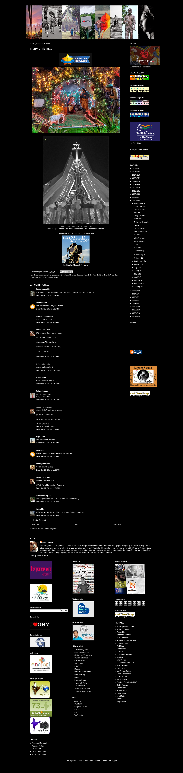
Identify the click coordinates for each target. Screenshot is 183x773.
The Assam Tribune (39, 754)
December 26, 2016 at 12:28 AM (48, 400)
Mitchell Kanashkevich (82, 672)
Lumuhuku (121, 668)
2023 (134, 178)
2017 (134, 197)
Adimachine (121, 632)
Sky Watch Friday (140, 232)
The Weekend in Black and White (80, 234)
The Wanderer (79, 686)
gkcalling (120, 657)
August (137, 264)
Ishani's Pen (121, 660)
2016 (134, 201)
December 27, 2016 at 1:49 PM (47, 502)
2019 (134, 191)
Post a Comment (39, 520)
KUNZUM (77, 666)
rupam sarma (41, 330)
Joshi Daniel (78, 663)
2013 (134, 297)
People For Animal (81, 707)
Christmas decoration (141, 222)
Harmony (137, 248)
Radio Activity (122, 679)
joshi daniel (40, 364)
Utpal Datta (121, 696)
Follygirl (39, 391)
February (137, 284)
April (136, 277)
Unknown (40, 303)
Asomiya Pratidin (38, 746)
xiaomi (56, 277)
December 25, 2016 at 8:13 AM (47, 322)
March (136, 280)
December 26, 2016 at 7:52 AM (47, 429)
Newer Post (35, 525)
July (136, 268)
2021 (134, 185)
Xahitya (119, 699)
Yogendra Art (121, 702)
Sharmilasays (122, 690)
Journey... (137, 212)
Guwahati (80, 275)
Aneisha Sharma (123, 638)
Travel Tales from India (82, 689)
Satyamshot (121, 688)
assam (38, 275)
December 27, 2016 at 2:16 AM (47, 456)
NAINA (77, 677)
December (138, 203)
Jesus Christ (88, 275)
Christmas (72, 275)
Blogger (114, 761)
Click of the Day (139, 209)
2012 (134, 300)
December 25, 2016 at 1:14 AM (47, 295)
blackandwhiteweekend (60, 275)
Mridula (39, 378)
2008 (134, 313)
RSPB (76, 712)
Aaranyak (77, 701)
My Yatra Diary (79, 675)
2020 (134, 188)
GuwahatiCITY (79, 661)
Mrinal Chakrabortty (124, 674)
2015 (134, 291)
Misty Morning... (139, 238)
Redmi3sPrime (109, 275)
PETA (76, 709)
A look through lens (81, 650)
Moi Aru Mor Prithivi (124, 671)
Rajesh (39, 437)
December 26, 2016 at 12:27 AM (48, 384)
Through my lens (47, 277)
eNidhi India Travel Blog (83, 655)
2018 (134, 194)
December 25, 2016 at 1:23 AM (47, 309)
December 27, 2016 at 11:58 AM (48, 470)
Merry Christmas (98, 275)
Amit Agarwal (41, 464)
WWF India (78, 715)
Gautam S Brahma (81, 658)
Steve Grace (121, 693)
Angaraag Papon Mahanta (126, 640)
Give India (78, 704)
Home (76, 525)
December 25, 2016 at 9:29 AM (47, 357)
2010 (134, 307)
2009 (134, 310)
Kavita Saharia (122, 666)
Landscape (138, 225)
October (137, 258)
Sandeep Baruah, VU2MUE (127, 682)
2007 (134, 316)
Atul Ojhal (120, 646)
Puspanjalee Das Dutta (125, 626)
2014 (134, 294)
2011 (134, 303)
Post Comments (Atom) (48, 529)
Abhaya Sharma (123, 629)
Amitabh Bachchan (124, 635)
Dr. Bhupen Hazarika (124, 654)
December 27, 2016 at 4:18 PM (47, 515)
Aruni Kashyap (122, 643)
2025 (134, 172)
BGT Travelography (81, 652)
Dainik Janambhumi (39, 751)
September (138, 261)
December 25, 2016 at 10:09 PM (48, 370)
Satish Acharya (122, 685)
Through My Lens (80, 265)
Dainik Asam (36, 749)
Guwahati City (139, 251)
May (136, 274)
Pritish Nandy (122, 677)
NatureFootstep (42, 496)
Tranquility (137, 219)
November (138, 255)
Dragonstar (40, 289)
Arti (37, 509)
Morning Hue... (139, 241)
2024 (134, 175)
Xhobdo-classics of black (83, 691)
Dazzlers (120, 652)
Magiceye (77, 669)
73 (36, 705)
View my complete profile (39, 556)
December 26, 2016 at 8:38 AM (47, 443)
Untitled (136, 244)
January (137, 287)
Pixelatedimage (80, 680)
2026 (134, 169)
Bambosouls (121, 649)
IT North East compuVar (125, 663)
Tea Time (137, 235)
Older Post (117, 525)
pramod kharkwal (43, 316)
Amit (38, 450)
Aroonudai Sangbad (39, 743)
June (136, 271)
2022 (134, 181)
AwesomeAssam (46, 275)
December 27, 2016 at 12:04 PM (48, 488)
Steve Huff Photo (80, 683)
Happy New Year (140, 206)
